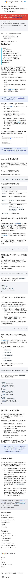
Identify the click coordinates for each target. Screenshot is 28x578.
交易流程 (18, 122)
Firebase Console (5, 540)
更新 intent (12, 89)
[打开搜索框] (22, 2)
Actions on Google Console (7, 543)
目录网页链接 (21, 98)
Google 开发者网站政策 (20, 503)
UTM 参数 (3, 340)
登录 (25, 1)
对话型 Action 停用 (17, 17)
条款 (2, 573)
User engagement (10, 11)
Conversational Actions (9, 6)
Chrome (3, 559)
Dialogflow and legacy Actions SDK (15, 9)
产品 (6, 33)
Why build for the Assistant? (7, 517)
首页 (2, 33)
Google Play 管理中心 (6, 538)
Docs (19, 33)
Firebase (3, 562)
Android (3, 557)
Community (4, 527)
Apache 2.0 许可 (22, 502)
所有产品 (3, 567)
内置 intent (18, 223)
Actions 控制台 (10, 107)
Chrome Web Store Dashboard (8, 547)
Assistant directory (5, 522)
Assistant (13, 2)
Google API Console (5, 533)
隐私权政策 (7, 573)
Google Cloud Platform (6, 564)
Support (3, 524)
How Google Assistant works (8, 520)
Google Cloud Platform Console (8, 536)
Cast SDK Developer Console (8, 545)
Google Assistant (13, 33)
